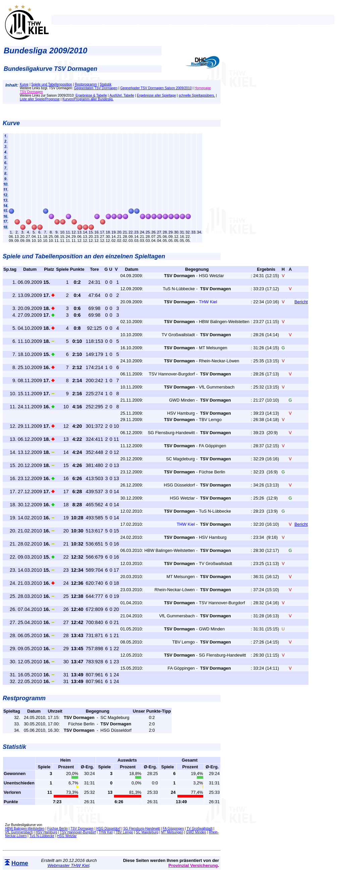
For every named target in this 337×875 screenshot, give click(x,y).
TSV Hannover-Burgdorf (78, 832)
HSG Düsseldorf (108, 828)
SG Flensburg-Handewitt (141, 828)
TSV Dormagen (82, 828)
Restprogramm (86, 84)
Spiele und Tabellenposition (51, 84)
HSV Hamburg (46, 832)
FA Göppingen (173, 828)
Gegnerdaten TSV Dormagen (95, 88)
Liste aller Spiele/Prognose (40, 99)
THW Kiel (106, 832)
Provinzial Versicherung (193, 865)
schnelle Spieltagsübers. (197, 95)
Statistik (105, 84)
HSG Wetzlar (66, 836)
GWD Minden (196, 832)
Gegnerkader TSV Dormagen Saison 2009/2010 (155, 88)
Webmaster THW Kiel (68, 865)
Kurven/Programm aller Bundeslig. (87, 99)
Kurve (24, 84)
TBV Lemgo (124, 832)
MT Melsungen (172, 832)
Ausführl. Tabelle (121, 95)
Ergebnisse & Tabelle (91, 95)
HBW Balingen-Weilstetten (25, 828)
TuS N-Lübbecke (41, 836)
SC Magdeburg (147, 832)
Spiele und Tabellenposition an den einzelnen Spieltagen (84, 256)
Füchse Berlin (57, 828)
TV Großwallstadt (199, 828)
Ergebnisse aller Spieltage (156, 95)
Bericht (301, 301)
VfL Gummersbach (19, 832)
